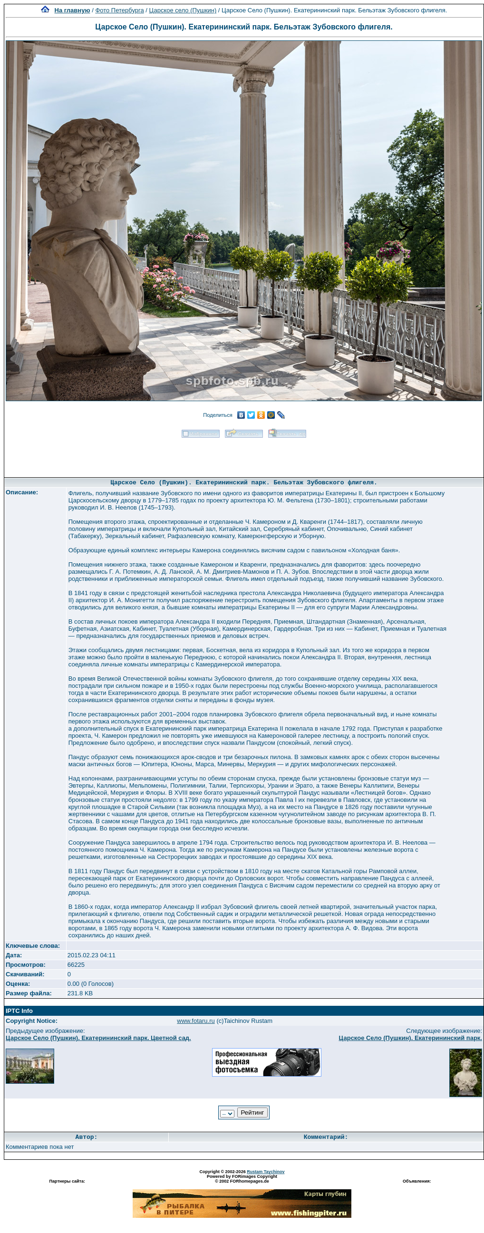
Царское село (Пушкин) (183, 10)
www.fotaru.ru (195, 1020)
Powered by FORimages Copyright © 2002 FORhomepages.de (242, 1179)
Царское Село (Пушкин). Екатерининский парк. (410, 1037)
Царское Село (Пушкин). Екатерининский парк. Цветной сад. (98, 1037)
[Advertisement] (244, 454)
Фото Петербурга (119, 10)
